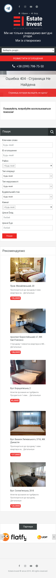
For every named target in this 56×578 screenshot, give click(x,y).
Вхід (34, 13)
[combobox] (27, 165)
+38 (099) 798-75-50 (30, 66)
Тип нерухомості (10, 181)
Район (5, 161)
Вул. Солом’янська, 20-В (22, 490)
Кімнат (5, 202)
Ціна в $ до (7, 223)
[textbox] (18, 166)
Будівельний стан (11, 192)
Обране (23, 13)
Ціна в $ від (7, 212)
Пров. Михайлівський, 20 (22, 286)
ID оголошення (9, 150)
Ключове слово (9, 140)
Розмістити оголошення (28, 58)
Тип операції (8, 171)
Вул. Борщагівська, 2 (20, 388)
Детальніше (28, 293)
